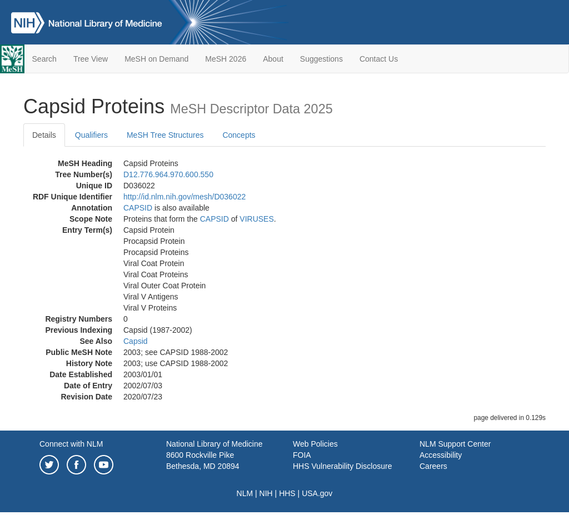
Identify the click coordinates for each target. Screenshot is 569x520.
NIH (266, 493)
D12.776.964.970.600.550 (168, 174)
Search (44, 58)
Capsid (135, 341)
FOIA (302, 455)
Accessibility (441, 455)
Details (44, 135)
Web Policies (315, 443)
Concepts (238, 135)
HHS (287, 493)
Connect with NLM (71, 443)
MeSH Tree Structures (165, 135)
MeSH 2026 (225, 58)
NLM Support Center (455, 443)
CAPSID (137, 207)
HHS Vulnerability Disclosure (342, 466)
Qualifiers (91, 135)
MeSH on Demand (156, 58)
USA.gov (317, 493)
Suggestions (321, 58)
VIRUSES (256, 218)
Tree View (90, 58)
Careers (433, 466)
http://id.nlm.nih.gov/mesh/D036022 (184, 196)
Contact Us (379, 58)
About (273, 58)
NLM (245, 493)
